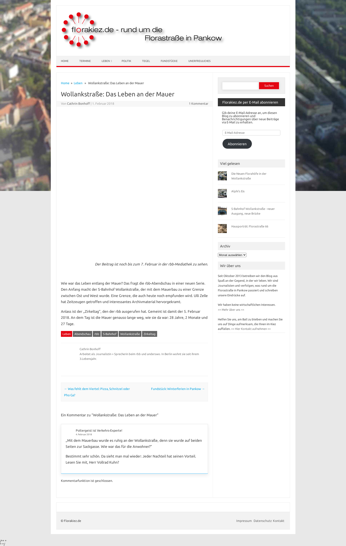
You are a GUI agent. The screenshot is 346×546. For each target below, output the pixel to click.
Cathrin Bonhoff (78, 103)
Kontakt (278, 521)
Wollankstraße (130, 333)
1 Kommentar (198, 103)
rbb (96, 333)
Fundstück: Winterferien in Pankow (178, 389)
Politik (126, 60)
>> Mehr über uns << (231, 309)
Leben (106, 60)
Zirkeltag (150, 333)
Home (65, 60)
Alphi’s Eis (238, 191)
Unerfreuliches (199, 60)
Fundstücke (169, 60)
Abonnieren (237, 144)
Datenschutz (263, 521)
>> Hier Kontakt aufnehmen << (250, 328)
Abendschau (82, 333)
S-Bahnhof (109, 333)
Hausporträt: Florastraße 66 (249, 226)
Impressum (244, 521)
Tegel (146, 60)
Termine (85, 60)
